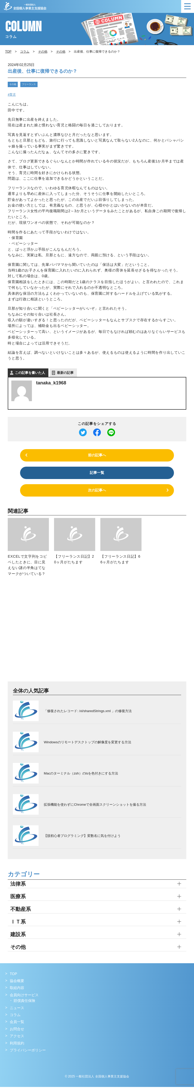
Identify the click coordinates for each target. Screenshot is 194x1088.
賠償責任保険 (24, 1002)
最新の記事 (65, 372)
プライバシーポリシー (28, 1051)
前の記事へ (97, 455)
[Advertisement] (97, 633)
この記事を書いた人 (30, 372)
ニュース (17, 1009)
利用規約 (17, 1044)
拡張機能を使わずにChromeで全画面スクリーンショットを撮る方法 (95, 805)
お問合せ (17, 1030)
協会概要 (17, 982)
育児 (13, 94)
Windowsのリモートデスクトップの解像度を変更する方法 (87, 743)
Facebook (9, 1061)
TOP (13, 975)
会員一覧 (17, 1023)
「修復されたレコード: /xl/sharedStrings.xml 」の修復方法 (87, 712)
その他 (12, 84)
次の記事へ (97, 491)
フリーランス (26, 84)
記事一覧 (97, 473)
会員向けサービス (24, 996)
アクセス (17, 1037)
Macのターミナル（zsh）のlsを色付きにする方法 (81, 774)
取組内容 (17, 989)
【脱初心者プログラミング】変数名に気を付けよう (82, 837)
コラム (24, 51)
